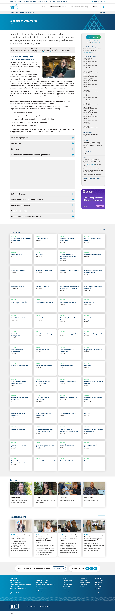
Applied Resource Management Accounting (69, 430)
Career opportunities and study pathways (27, 200)
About (95, 7)
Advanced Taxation (18, 429)
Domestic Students (98, 1)
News (15, 1)
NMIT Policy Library (98, 589)
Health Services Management (16, 335)
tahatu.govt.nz (87, 52)
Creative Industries (15, 586)
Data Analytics (89, 302)
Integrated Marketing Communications (18, 382)
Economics (39, 254)
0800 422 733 (95, 42)
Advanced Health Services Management (93, 430)
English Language (15, 592)
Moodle (52, 1)
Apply (64, 582)
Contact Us (98, 578)
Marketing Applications (44, 365)
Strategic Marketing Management (91, 446)
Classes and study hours (20, 205)
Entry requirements (18, 194)
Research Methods (42, 318)
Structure (15, 149)
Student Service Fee (89, 164)
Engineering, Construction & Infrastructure (18, 589)
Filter (103, 229)
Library (58, 1)
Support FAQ (98, 582)
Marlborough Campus (83, 585)
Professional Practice (67, 461)
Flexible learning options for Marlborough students (30, 155)
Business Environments (92, 254)
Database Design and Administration (43, 382)
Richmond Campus (84, 582)
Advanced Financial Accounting (42, 398)
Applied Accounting (42, 238)
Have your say (99, 580)
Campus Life (83, 578)
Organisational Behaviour (93, 350)
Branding (87, 365)
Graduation (66, 590)
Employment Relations (43, 350)
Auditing (87, 413)
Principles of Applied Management (67, 350)
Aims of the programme (20, 138)
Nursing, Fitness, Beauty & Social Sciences (45, 585)
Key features (16, 143)
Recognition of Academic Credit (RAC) (26, 216)
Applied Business (14, 580)
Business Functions (18, 270)
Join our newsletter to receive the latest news (42, 568)
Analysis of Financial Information (67, 239)
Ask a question (93, 40)
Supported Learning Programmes (45, 590)
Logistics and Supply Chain (69, 334)
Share (103, 12)
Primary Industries (41, 588)
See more (100, 516)
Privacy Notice (99, 592)
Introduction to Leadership (69, 270)
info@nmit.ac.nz (45, 606)
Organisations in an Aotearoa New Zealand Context (68, 256)
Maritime (12, 594)
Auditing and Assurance (68, 397)
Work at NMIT (98, 586)
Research (64, 1)
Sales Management (66, 365)
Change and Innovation (44, 270)
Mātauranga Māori (41, 582)
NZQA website (46, 52)
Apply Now (93, 37)
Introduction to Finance (68, 302)
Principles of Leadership (44, 334)
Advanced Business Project (45, 461)
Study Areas (13, 578)
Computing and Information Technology (21, 584)
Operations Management (93, 334)
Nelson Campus (83, 580)
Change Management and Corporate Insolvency (45, 430)
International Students (58, 7)
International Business (68, 381)
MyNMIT (35, 1)
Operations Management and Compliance (93, 271)
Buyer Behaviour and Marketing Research (18, 462)
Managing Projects (42, 286)
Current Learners (43, 1)
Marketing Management (19, 365)
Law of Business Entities (19, 318)
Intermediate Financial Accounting (19, 303)
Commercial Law (17, 254)
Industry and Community (79, 7)
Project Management (91, 461)
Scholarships (27, 1)
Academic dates (67, 580)
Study (43, 7)
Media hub (98, 584)
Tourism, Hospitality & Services (45, 592)
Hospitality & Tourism (42, 580)
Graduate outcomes (19, 211)
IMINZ (11, 1)
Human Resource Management (17, 350)
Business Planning (17, 286)
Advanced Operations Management (19, 446)
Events (20, 1)
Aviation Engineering (15, 582)
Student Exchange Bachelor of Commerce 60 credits (69, 287)
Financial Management (68, 413)
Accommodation (67, 584)
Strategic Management (68, 445)
